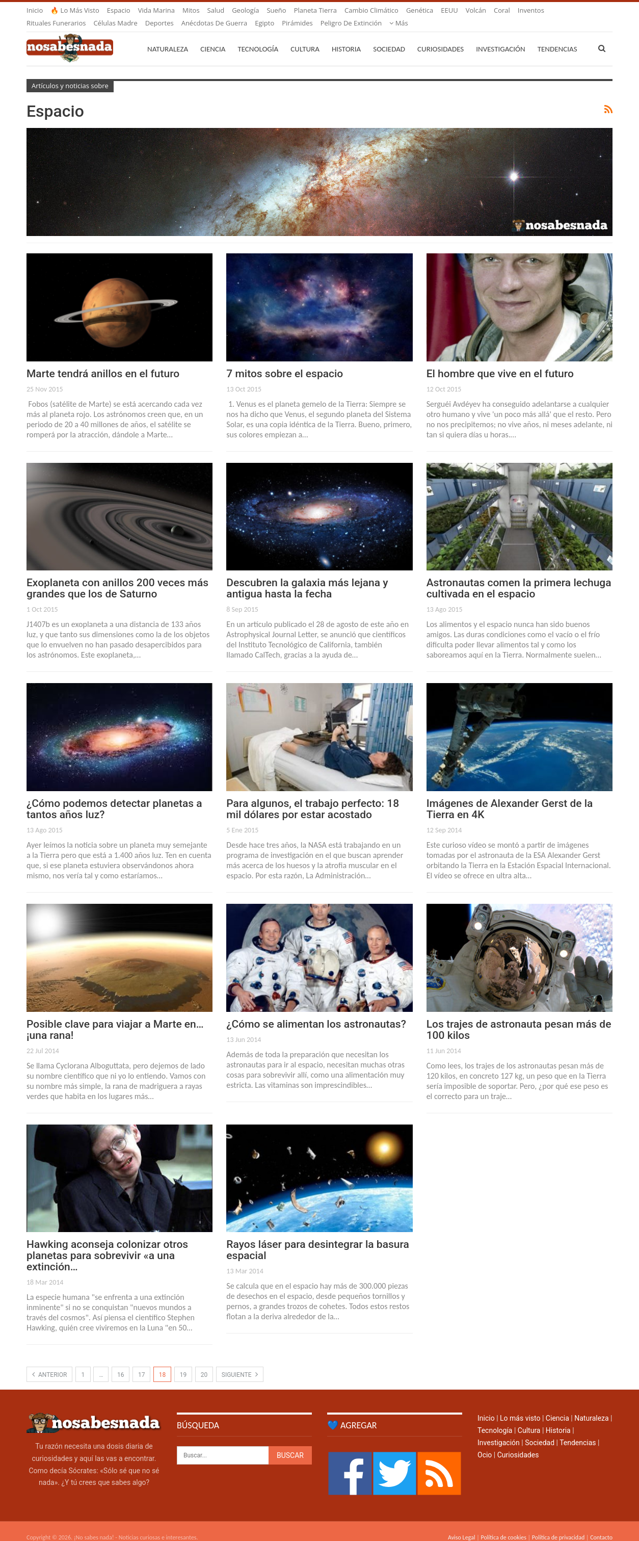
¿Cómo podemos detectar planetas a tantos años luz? (114, 796)
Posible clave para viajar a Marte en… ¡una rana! (115, 1017)
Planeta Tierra (315, 10)
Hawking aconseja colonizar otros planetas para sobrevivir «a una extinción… (107, 1243)
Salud (216, 10)
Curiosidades (440, 36)
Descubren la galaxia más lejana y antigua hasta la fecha (307, 576)
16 (120, 1362)
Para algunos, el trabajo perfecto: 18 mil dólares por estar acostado (312, 796)
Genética (419, 10)
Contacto (601, 1525)
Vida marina (156, 10)
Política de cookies (503, 1525)
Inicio (34, 10)
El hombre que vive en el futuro (500, 361)
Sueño (276, 10)
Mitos (191, 10)
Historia (346, 36)
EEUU (449, 10)
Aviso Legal (461, 1525)
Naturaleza (167, 36)
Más (527, 10)
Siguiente (240, 1362)
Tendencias (578, 1430)
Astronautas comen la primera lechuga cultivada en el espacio (519, 576)
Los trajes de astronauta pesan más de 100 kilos (519, 1017)
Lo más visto (520, 1406)
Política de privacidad (558, 1525)
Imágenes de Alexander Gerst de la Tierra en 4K (510, 796)
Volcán (476, 10)
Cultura (305, 36)
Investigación (500, 36)
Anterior (49, 1362)
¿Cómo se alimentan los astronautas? (316, 1012)
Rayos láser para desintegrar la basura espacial (317, 1237)
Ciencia (212, 36)
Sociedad (389, 36)
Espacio (118, 10)
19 (183, 1362)
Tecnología (257, 36)
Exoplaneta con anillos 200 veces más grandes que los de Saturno (117, 576)
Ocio (484, 1443)
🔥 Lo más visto (74, 10)
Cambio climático (371, 10)
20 (204, 1362)
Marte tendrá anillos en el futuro (102, 361)
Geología (245, 10)
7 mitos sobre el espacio (284, 361)
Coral (502, 10)
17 (141, 1362)
